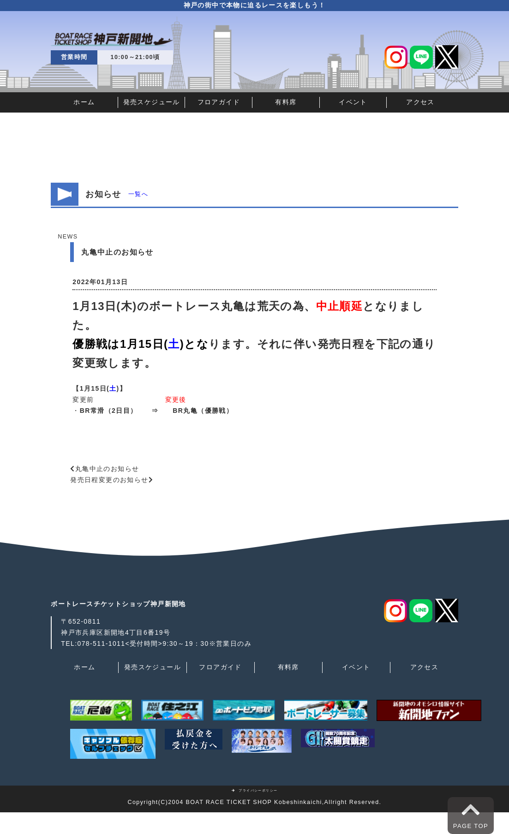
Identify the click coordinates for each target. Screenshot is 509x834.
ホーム (84, 102)
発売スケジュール (151, 102)
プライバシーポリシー (255, 790)
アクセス (420, 102)
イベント (353, 102)
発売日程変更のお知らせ (109, 479)
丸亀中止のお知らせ (107, 468)
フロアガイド (219, 102)
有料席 (285, 102)
